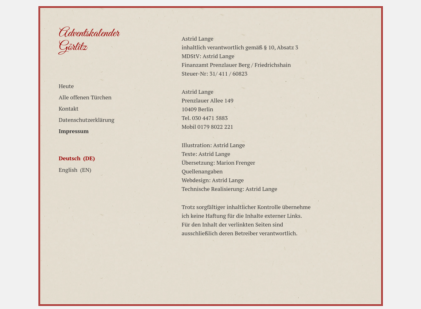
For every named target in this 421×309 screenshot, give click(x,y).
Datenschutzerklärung (87, 119)
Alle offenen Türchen (85, 97)
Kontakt (69, 108)
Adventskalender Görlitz (89, 40)
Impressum (74, 131)
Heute (66, 86)
